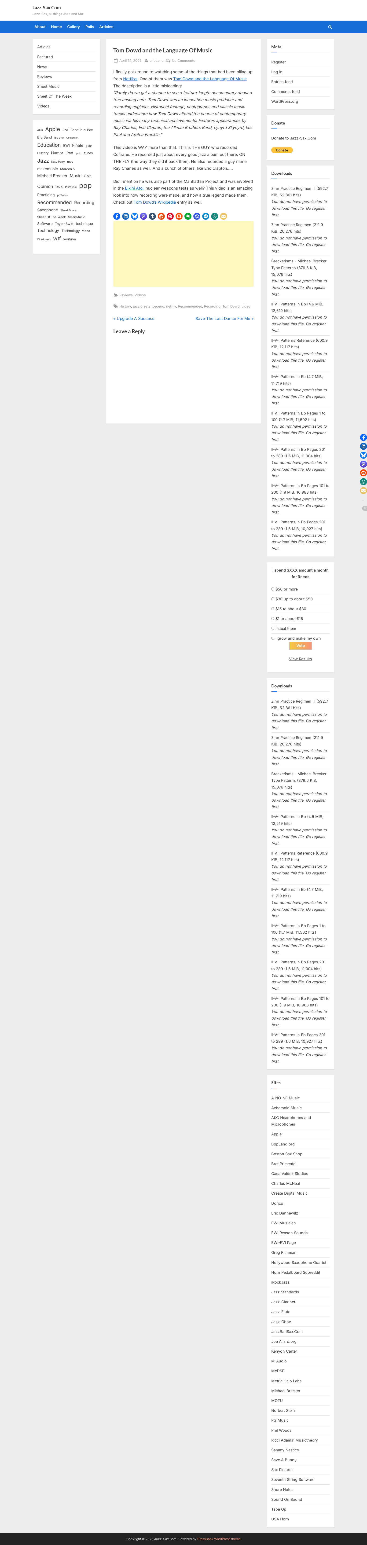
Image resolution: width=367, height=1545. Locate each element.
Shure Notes (282, 1489)
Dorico (277, 1203)
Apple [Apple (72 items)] (52, 129)
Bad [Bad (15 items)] (65, 130)
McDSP (277, 1371)
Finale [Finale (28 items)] (77, 145)
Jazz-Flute (280, 1312)
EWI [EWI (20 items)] (66, 145)
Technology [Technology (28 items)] (48, 230)
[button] (116, 216)
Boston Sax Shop (286, 1154)
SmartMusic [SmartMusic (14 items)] (76, 217)
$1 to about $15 (289, 618)
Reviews (126, 295)
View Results (300, 659)
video (246, 306)
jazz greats (141, 306)
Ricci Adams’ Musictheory (294, 1440)
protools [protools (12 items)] (62, 195)
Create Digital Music (289, 1193)
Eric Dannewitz (284, 1213)
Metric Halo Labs (286, 1381)
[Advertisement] (183, 254)
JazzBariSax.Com (287, 1331)
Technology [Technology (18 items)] (71, 231)
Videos (140, 295)
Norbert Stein (283, 1410)
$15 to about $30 (290, 608)
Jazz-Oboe (281, 1321)
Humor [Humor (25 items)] (57, 152)
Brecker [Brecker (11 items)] (59, 137)
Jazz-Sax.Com (47, 7)
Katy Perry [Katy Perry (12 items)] (58, 161)
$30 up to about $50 (294, 599)
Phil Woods (281, 1430)
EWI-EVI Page (283, 1242)
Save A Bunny (284, 1460)
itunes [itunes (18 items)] (88, 153)
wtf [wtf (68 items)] (57, 238)
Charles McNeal (285, 1183)
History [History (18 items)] (43, 153)
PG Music (280, 1420)
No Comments (183, 60)
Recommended (190, 306)
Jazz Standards (285, 1292)
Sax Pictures (282, 1470)
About (40, 26)
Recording (212, 306)
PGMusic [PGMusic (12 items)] (71, 187)
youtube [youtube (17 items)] (69, 239)
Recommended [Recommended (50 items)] (54, 202)
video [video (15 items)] (86, 231)
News (42, 66)
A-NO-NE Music (285, 1098)
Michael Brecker (285, 1390)
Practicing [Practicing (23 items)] (46, 195)
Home (56, 26)
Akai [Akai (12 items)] (40, 130)
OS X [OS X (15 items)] (59, 187)
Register (278, 62)
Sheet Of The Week (54, 96)
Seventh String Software (292, 1479)
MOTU (277, 1400)
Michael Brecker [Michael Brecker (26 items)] (52, 175)
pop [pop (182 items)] (85, 185)
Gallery (73, 26)
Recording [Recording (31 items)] (84, 202)
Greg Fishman (284, 1252)
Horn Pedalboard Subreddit (295, 1272)
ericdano (157, 60)
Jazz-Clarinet (283, 1302)
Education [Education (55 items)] (49, 145)
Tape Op (278, 1509)
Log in (277, 72)
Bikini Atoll (134, 188)
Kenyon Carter (284, 1351)
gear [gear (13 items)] (89, 145)
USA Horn (280, 1519)
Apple (276, 1134)
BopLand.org (283, 1144)
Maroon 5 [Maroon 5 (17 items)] (67, 169)
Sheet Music (48, 86)
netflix (171, 306)
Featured (45, 57)
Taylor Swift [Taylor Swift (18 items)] (64, 224)
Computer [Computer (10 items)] (72, 137)
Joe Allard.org (284, 1341)
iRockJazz (280, 1282)
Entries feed (282, 81)
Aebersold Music (286, 1107)
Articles (106, 26)
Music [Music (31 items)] (75, 175)
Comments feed (285, 91)
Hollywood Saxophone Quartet (298, 1262)
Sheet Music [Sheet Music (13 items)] (68, 210)
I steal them (285, 628)
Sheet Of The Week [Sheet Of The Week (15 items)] (51, 217)
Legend (158, 306)
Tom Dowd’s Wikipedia (155, 202)
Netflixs (130, 79)
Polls (89, 26)
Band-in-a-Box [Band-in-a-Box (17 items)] (81, 130)
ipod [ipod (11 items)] (78, 153)
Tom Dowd (231, 306)
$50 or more (286, 589)
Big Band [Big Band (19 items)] (44, 137)
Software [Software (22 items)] (45, 223)
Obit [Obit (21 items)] (87, 176)
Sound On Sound (286, 1499)
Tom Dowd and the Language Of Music (210, 79)
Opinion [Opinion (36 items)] (45, 186)
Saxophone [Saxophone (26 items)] (47, 210)
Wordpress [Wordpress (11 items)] (44, 239)
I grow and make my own (298, 638)
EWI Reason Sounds (289, 1233)
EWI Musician (283, 1223)
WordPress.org (284, 101)
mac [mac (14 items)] (70, 161)
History (125, 306)
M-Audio (279, 1361)
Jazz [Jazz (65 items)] (43, 161)
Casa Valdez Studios (289, 1173)
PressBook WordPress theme (219, 1539)
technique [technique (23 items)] (84, 223)
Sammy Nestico (285, 1450)
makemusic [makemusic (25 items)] (47, 168)
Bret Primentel (283, 1163)
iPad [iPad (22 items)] (69, 153)
